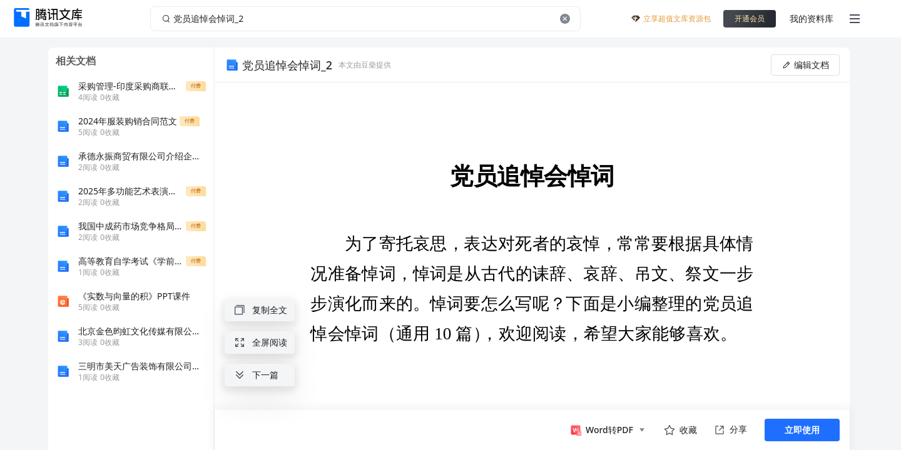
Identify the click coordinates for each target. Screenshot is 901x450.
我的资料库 (811, 18)
